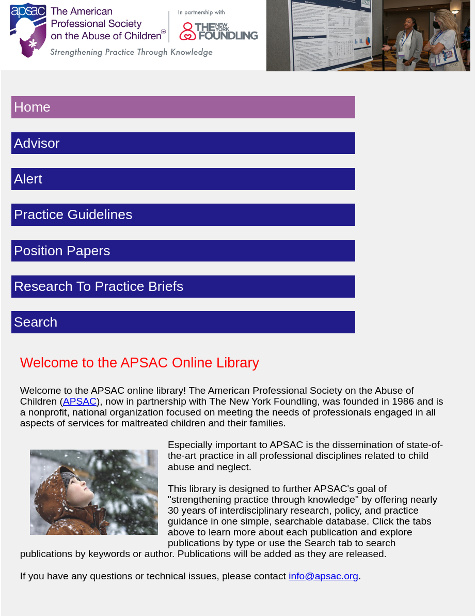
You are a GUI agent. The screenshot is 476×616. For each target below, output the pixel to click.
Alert (28, 179)
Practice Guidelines (73, 214)
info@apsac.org (323, 576)
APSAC (80, 401)
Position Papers (62, 250)
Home (32, 107)
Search (35, 322)
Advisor (37, 143)
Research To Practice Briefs (98, 286)
